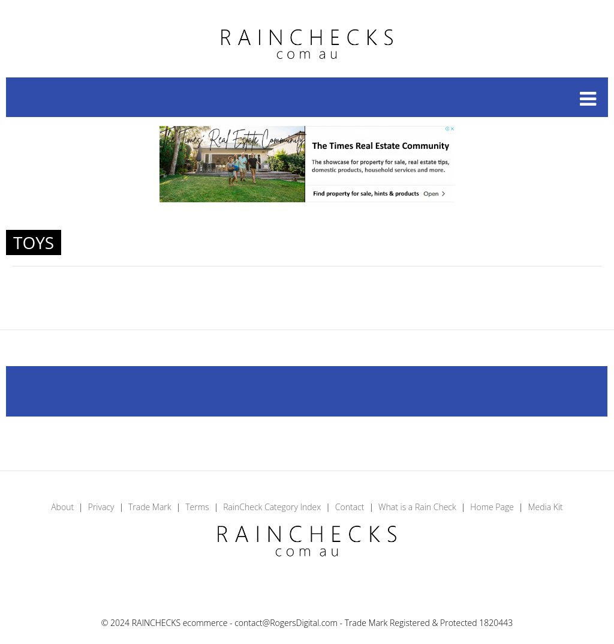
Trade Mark (149, 507)
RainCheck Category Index (272, 507)
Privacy (101, 507)
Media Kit (545, 507)
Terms (197, 507)
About (62, 507)
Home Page (492, 507)
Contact (350, 507)
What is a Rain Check (417, 507)
